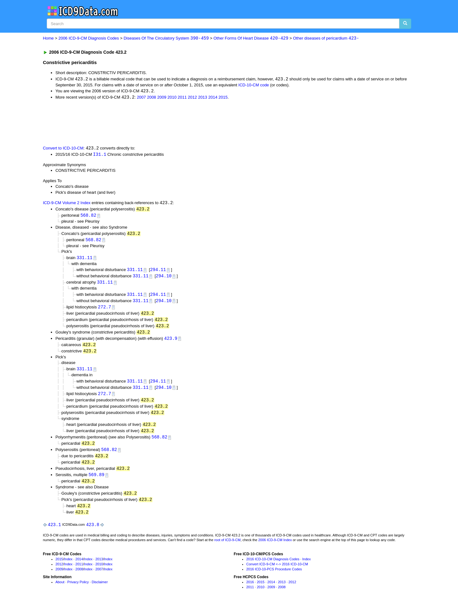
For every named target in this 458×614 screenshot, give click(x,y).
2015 (222, 98)
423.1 (54, 533)
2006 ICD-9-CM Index (275, 548)
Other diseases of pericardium (326, 38)
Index (68, 567)
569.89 (96, 482)
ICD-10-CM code (253, 85)
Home (48, 38)
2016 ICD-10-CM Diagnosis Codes (272, 567)
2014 (212, 98)
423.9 (170, 342)
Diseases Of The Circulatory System (166, 38)
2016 (250, 590)
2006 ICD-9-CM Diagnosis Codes (88, 38)
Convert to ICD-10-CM (63, 149)
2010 (172, 98)
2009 (161, 98)
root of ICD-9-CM (227, 548)
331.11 (84, 260)
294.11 (158, 272)
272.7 (104, 310)
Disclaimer (100, 590)
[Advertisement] (155, 123)
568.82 (88, 217)
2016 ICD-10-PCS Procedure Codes (274, 577)
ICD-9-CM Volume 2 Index (67, 204)
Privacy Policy (78, 590)
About (60, 590)
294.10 (164, 278)
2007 (141, 98)
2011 (182, 98)
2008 (151, 98)
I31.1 (99, 155)
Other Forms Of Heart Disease (250, 38)
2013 (202, 98)
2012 (192, 98)
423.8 (92, 533)
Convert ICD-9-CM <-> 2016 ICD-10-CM (277, 572)
